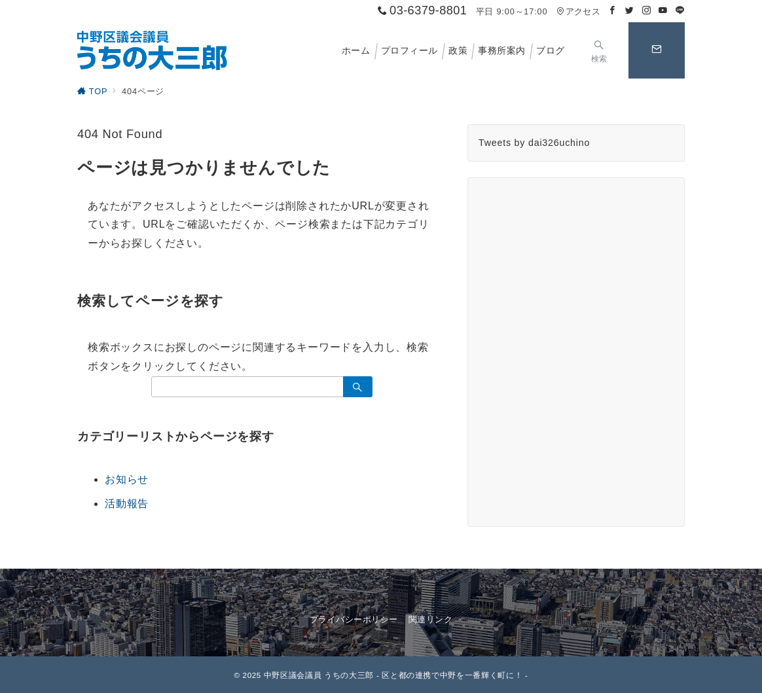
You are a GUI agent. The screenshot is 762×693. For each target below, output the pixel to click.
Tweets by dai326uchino (534, 142)
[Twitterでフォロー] (629, 11)
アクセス (578, 11)
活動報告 (127, 503)
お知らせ (127, 479)
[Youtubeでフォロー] (663, 11)
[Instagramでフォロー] (646, 11)
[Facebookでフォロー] (612, 11)
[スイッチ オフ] (599, 50)
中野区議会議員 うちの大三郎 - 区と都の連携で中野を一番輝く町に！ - (396, 675)
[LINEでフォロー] (680, 11)
